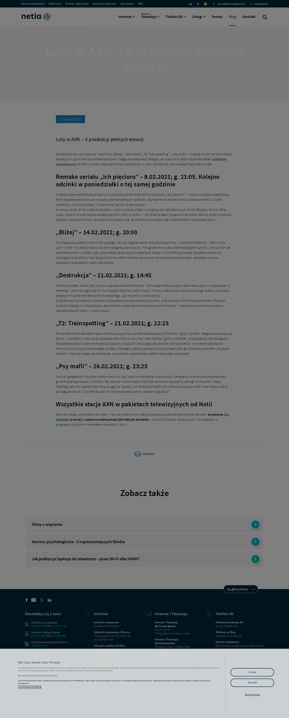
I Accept (252, 672)
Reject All (252, 682)
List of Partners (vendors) (29, 687)
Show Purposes (252, 695)
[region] (144, 683)
